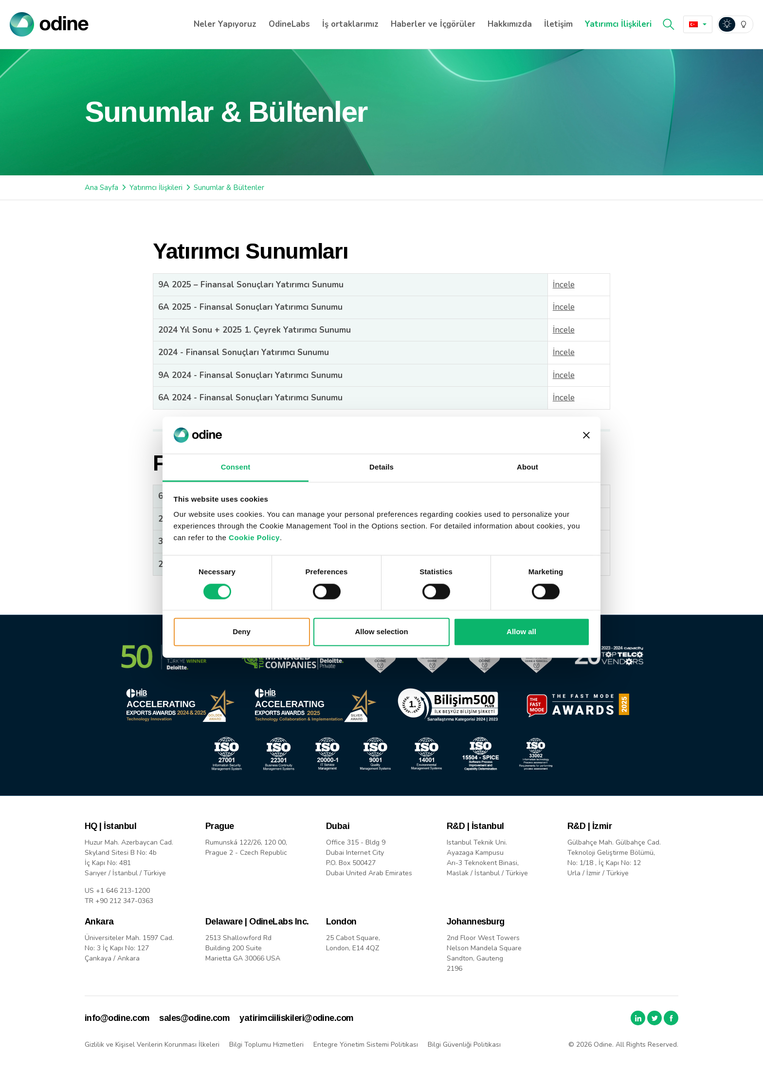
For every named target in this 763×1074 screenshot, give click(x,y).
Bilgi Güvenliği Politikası (464, 1044)
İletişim (558, 24)
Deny (242, 632)
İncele (564, 284)
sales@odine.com (194, 1018)
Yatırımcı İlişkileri (618, 24)
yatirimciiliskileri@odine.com (296, 1018)
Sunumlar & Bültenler (229, 187)
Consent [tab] (236, 467)
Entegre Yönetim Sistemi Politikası (365, 1044)
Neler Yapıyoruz (225, 24)
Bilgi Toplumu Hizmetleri (266, 1044)
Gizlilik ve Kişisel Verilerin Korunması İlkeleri (152, 1044)
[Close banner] (586, 435)
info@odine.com (117, 1018)
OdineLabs (289, 24)
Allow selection (381, 632)
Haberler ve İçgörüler (433, 24)
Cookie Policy (254, 538)
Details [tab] (381, 467)
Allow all (521, 632)
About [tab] (527, 467)
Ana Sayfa (101, 187)
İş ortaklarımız (350, 24)
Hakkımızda (510, 24)
